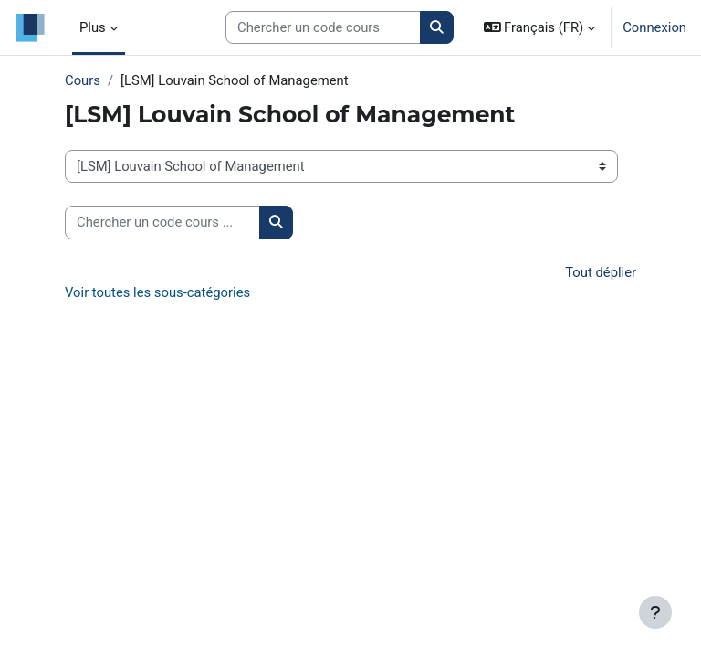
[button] (540, 27)
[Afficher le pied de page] (655, 612)
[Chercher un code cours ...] (162, 222)
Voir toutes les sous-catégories (157, 292)
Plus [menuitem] (92, 27)
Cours (82, 80)
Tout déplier (600, 272)
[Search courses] (323, 27)
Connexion (654, 27)
